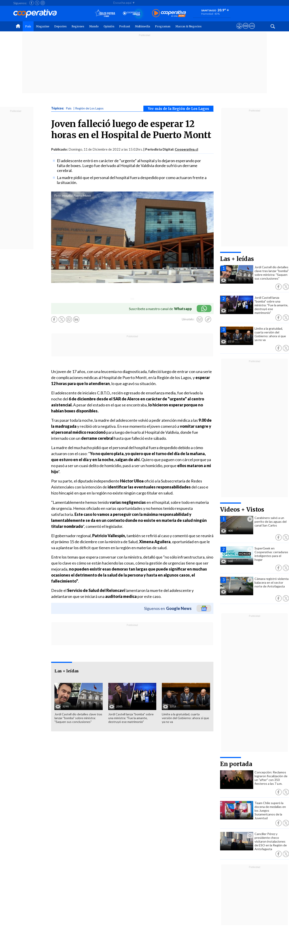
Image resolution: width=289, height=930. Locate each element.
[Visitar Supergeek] (252, 30)
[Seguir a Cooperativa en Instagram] (42, 3)
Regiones (78, 26)
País (28, 26)
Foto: (57, 195)
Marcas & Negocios (188, 26)
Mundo (94, 26)
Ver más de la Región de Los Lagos (178, 109)
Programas (163, 26)
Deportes (60, 26)
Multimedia (142, 26)
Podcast (124, 26)
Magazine (42, 26)
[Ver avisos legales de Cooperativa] (239, 30)
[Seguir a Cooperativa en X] (37, 3)
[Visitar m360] (246, 30)
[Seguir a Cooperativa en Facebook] (31, 3)
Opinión (109, 26)
